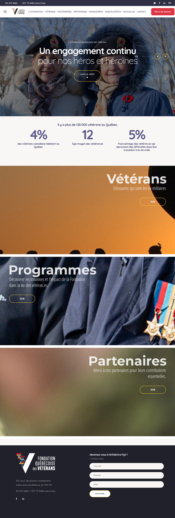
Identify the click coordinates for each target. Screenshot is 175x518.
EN (169, 3)
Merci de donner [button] (162, 11)
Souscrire (100, 494)
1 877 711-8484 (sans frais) (33, 3)
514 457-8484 (11, 3)
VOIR (153, 201)
